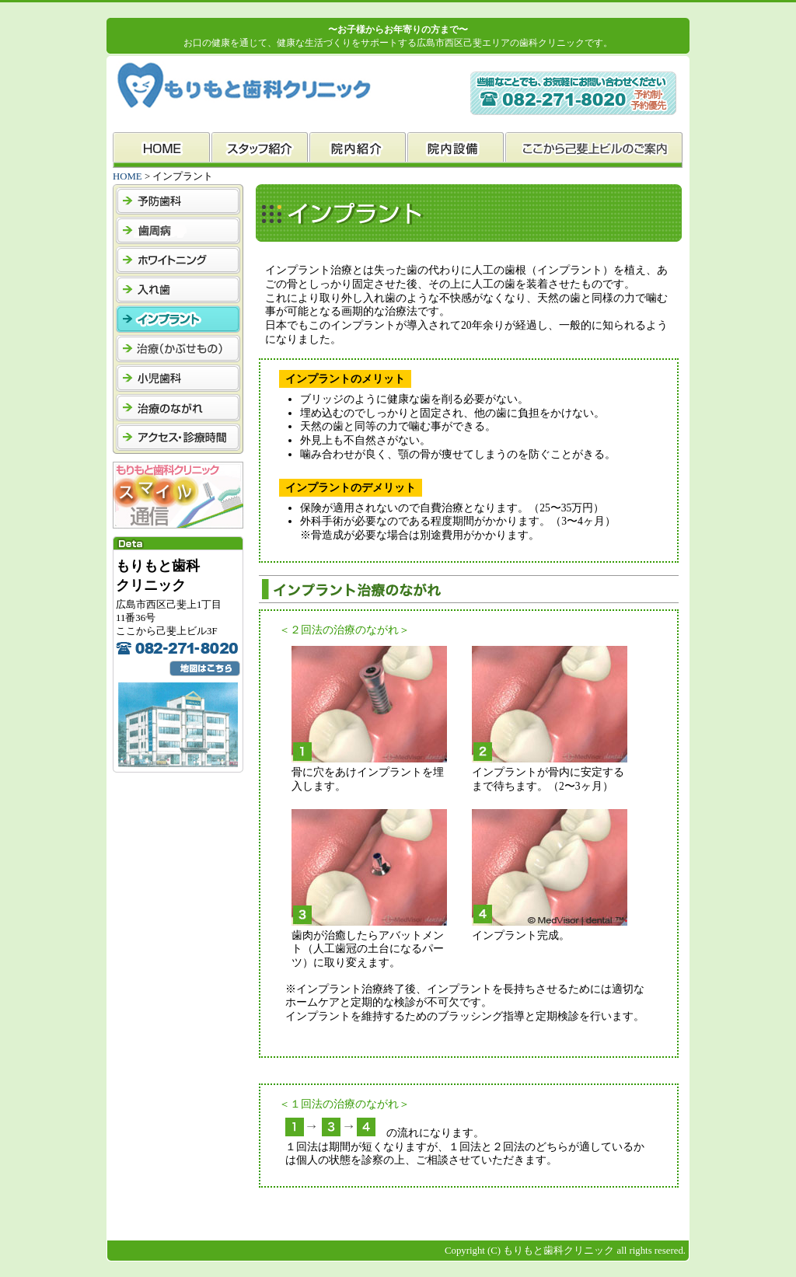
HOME (127, 176)
